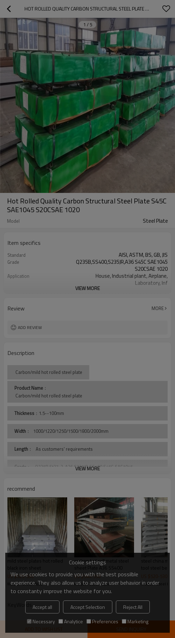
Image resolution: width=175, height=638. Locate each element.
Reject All (132, 607)
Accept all (42, 607)
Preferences (102, 621)
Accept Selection (87, 607)
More (158, 308)
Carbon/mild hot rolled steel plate (48, 395)
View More (87, 288)
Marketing (135, 621)
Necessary (41, 621)
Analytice (70, 621)
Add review (30, 327)
